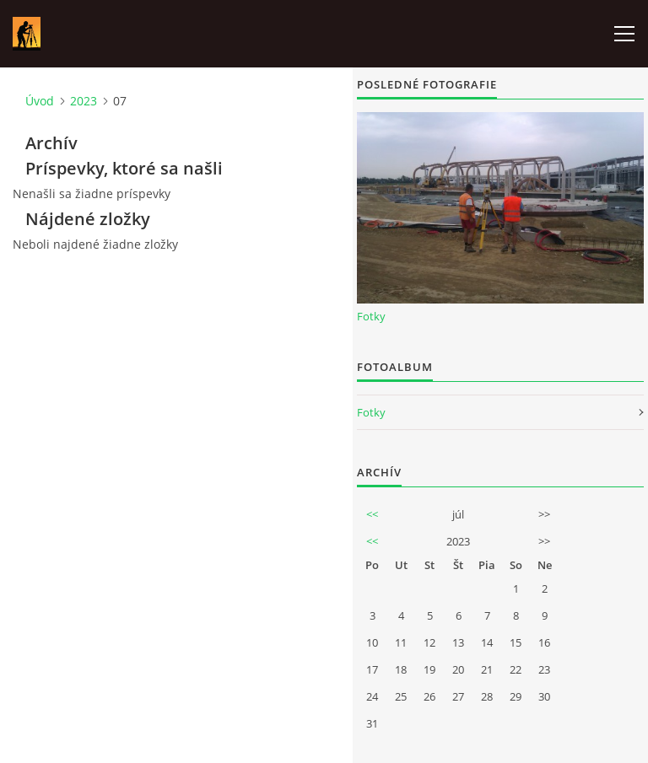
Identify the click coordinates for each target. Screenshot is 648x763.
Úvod (39, 101)
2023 (83, 101)
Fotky (371, 316)
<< (372, 514)
